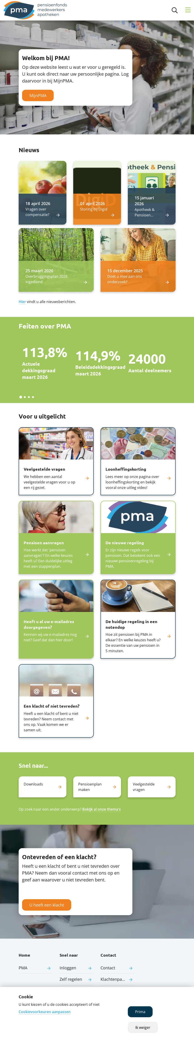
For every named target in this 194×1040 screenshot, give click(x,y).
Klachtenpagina (115, 979)
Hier (22, 301)
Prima (140, 1011)
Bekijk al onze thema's (101, 809)
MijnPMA (37, 95)
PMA (23, 968)
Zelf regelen (71, 979)
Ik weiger (142, 1027)
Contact (108, 968)
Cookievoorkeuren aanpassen (45, 1011)
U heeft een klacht (46, 905)
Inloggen (68, 968)
